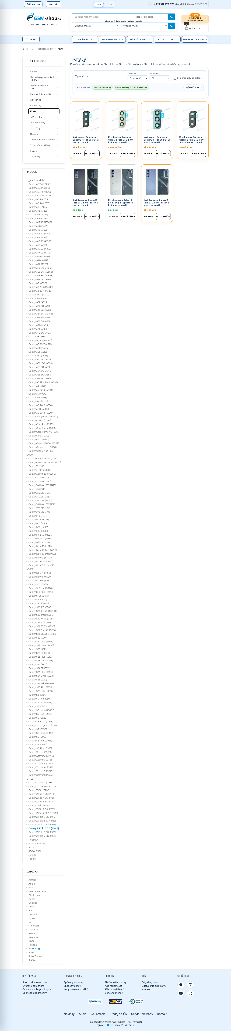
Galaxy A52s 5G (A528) (40, 363)
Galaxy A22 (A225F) (38, 264)
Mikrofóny (35, 128)
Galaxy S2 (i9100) (37, 599)
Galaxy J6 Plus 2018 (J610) (42, 504)
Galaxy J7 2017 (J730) (39, 511)
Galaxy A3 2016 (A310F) (40, 287)
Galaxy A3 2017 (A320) (40, 290)
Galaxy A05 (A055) (38, 199)
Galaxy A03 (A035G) (39, 187)
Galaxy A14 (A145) (37, 229)
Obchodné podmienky (34, 992)
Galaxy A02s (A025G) (39, 184)
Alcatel (32, 880)
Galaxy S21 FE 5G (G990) (41, 626)
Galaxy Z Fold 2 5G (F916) (41, 816)
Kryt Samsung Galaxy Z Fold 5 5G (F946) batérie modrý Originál (156, 202)
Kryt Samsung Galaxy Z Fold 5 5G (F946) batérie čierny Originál (85, 202)
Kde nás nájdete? (114, 989)
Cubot (31, 899)
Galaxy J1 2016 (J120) (39, 470)
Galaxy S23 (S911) (37, 649)
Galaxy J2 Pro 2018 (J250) (42, 473)
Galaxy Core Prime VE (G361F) (44, 431)
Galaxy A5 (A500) (37, 336)
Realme (32, 944)
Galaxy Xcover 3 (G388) (40, 759)
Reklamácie (97, 1014)
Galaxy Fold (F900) (38, 435)
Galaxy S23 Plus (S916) (40, 656)
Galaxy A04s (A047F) (39, 195)
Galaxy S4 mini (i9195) (40, 702)
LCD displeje (36, 117)
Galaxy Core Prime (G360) (42, 428)
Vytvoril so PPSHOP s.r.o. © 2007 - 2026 (116, 1025)
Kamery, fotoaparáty (40, 94)
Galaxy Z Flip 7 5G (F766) (41, 809)
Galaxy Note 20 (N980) (40, 561)
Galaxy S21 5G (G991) (39, 622)
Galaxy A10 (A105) (37, 207)
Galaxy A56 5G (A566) (39, 378)
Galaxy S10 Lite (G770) (40, 588)
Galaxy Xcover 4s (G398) (41, 767)
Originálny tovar (150, 982)
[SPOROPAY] (95, 1001)
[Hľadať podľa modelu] (171, 26)
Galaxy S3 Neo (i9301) (39, 698)
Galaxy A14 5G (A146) (39, 233)
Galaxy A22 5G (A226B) (40, 268)
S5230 (31, 847)
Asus (30, 887)
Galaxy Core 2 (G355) (39, 420)
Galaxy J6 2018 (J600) (40, 500)
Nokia (31, 933)
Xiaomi (32, 960)
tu (141, 1021)
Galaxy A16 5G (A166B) (40, 248)
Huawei (32, 914)
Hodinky (33, 839)
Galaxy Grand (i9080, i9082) (43, 443)
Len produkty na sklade (188, 78)
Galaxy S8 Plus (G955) (40, 740)
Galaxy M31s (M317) (38, 527)
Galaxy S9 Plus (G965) (40, 748)
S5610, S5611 (35, 851)
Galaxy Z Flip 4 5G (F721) (41, 797)
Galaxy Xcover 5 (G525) (40, 771)
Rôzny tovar (166, 39)
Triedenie (131, 74)
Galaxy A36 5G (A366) (39, 321)
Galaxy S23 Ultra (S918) (40, 660)
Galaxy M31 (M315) (37, 523)
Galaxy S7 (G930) (37, 729)
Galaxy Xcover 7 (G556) (40, 782)
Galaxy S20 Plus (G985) (40, 614)
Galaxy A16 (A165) (37, 245)
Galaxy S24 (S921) (37, 664)
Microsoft (33, 925)
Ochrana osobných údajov (36, 989)
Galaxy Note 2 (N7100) (40, 557)
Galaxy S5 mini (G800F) (41, 710)
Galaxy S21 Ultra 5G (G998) (42, 633)
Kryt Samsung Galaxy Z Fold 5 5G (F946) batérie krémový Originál (120, 202)
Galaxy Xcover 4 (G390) (40, 763)
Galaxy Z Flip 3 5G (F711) (41, 794)
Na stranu (154, 74)
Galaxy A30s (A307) (38, 294)
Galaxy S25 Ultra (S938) (40, 691)
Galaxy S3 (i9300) (37, 694)
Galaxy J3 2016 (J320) (39, 477)
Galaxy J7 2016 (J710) (39, 508)
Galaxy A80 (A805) (38, 409)
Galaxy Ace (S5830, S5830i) (43, 416)
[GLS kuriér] (115, 1001)
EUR (99, 4)
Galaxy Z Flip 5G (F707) (40, 805)
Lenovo (32, 918)
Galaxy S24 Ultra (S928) (40, 675)
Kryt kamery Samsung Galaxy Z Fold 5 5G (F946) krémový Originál (121, 139)
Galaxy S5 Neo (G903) (40, 714)
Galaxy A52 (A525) (38, 355)
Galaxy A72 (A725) (38, 401)
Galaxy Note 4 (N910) (39, 572)
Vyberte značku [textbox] (83, 25)
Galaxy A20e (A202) (39, 256)
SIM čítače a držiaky (40, 145)
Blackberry (34, 895)
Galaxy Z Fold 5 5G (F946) (43, 828)
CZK (110, 4)
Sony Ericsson (35, 956)
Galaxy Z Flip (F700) (39, 790)
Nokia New (34, 937)
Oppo (31, 941)
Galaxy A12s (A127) (38, 214)
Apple (31, 883)
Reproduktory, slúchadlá (42, 139)
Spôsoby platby (72, 985)
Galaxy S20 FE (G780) (40, 607)
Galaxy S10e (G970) (38, 595)
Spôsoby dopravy (73, 982)
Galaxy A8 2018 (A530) (40, 405)
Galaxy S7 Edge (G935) (40, 733)
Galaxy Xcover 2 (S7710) (41, 755)
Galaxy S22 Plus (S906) (40, 641)
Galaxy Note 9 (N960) (39, 580)
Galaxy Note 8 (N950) (39, 576)
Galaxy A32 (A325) (37, 302)
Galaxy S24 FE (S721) (39, 668)
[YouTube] (180, 993)
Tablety (32, 858)
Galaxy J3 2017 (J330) (39, 481)
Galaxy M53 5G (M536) (40, 538)
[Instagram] (190, 984)
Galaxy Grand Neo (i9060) (42, 447)
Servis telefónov (114, 992)
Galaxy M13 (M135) (37, 515)
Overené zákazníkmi (33, 985)
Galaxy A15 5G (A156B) (40, 241)
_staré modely (36, 180)
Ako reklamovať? (114, 985)
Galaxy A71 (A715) (37, 397)
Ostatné (34, 134)
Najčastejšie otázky (115, 982)
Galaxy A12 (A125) (37, 210)
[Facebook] (180, 984)
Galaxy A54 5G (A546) (39, 370)
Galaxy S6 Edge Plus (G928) (43, 725)
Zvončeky (35, 156)
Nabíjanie (83, 39)
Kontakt (54, 4)
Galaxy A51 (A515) (37, 351)
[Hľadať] (171, 17)
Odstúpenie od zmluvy (154, 985)
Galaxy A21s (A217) (38, 260)
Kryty (33, 111)
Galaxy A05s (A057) (38, 203)
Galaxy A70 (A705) (38, 393)
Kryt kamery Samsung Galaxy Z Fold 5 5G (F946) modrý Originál (157, 139)
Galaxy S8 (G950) (37, 736)
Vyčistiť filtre (193, 87)
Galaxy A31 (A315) (37, 298)
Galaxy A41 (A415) (37, 329)
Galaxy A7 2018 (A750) (40, 390)
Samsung (34, 948)
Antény (33, 71)
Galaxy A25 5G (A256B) (40, 275)
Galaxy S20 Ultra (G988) (41, 618)
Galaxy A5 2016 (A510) (40, 340)
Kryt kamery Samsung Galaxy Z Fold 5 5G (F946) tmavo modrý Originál (192, 139)
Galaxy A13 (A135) (37, 218)
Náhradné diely (111, 39)
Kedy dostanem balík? (76, 989)
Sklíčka (33, 151)
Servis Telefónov (142, 1014)
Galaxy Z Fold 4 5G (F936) (42, 824)
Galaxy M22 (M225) (38, 519)
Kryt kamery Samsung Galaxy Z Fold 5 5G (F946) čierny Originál (86, 139)
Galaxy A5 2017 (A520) (40, 344)
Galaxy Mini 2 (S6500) (40, 542)
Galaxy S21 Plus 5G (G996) (42, 630)
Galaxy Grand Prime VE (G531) (44, 462)
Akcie (82, 1014)
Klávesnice (35, 99)
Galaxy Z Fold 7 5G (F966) (42, 836)
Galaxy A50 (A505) (38, 348)
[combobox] (153, 16)
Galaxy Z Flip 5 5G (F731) (41, 801)
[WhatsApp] (190, 993)
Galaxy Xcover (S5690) (40, 752)
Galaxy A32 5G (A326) (39, 306)
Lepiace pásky (37, 122)
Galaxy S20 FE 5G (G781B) (42, 611)
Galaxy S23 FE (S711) (39, 653)
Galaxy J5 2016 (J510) (39, 492)
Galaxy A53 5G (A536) (39, 367)
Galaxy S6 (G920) (37, 717)
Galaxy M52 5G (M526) (40, 534)
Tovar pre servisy (193, 39)
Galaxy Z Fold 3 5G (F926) (42, 820)
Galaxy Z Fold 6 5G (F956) (42, 832)
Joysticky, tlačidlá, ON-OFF (41, 87)
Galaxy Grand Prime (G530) (43, 458)
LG (29, 921)
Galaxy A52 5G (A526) (39, 359)
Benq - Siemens (37, 891)
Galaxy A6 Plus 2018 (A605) (43, 382)
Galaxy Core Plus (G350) (41, 424)
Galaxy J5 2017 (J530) (39, 496)
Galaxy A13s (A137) (37, 226)
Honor (31, 906)
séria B (32, 855)
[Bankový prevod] (136, 1001)
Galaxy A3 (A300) (37, 283)
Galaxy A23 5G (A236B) (40, 271)
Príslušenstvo (138, 39)
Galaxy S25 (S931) (37, 679)
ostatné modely (37, 843)
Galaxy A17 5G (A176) (39, 252)
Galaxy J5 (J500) (37, 489)
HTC (30, 910)
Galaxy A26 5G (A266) (39, 279)
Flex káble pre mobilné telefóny (42, 78)
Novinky (69, 1014)
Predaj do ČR (118, 1014)
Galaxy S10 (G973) (38, 584)
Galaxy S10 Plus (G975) (40, 592)
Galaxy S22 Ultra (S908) (41, 645)
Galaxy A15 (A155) (37, 237)
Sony (31, 952)
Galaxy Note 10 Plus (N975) (42, 553)
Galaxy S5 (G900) (37, 706)
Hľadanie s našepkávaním (195, 19)
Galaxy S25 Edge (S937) (41, 683)
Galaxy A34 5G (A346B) (40, 313)
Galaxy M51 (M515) (38, 531)
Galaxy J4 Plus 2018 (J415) (42, 485)
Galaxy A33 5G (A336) (39, 309)
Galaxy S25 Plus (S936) (40, 687)
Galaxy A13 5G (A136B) (40, 222)
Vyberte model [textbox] (131, 25)
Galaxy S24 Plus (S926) (40, 672)
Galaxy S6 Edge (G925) (40, 721)
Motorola (33, 929)
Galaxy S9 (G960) (37, 744)
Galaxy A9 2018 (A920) (40, 412)
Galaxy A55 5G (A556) (39, 374)
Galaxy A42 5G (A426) (39, 332)
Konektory (35, 105)
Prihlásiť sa (33, 4)
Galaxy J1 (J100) (36, 466)
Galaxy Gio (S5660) (38, 439)
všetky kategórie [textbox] (144, 16)
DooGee (32, 902)
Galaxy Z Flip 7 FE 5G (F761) (43, 813)
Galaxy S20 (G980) (38, 603)
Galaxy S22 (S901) (37, 637)
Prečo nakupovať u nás (35, 982)
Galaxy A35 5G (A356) (39, 317)
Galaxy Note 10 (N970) (40, 546)
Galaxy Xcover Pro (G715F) (42, 786)
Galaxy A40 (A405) (38, 325)
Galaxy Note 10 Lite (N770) (42, 550)
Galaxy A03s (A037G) (39, 191)
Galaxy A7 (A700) (37, 386)
